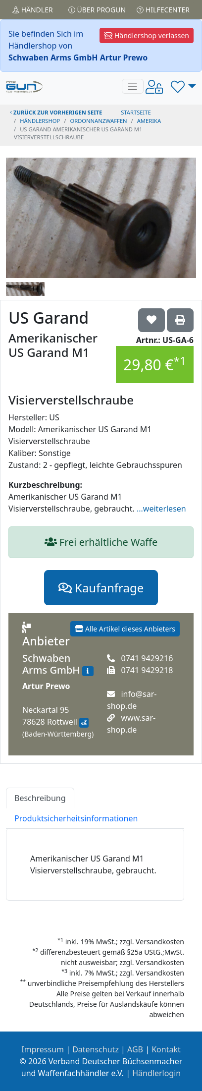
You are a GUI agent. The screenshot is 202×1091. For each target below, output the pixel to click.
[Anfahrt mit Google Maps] (84, 723)
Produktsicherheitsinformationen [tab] (76, 818)
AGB (135, 1049)
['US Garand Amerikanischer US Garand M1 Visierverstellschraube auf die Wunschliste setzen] (151, 320)
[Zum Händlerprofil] (87, 671)
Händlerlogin (156, 1073)
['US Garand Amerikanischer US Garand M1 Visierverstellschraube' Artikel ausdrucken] (180, 320)
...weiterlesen (161, 508)
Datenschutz (95, 1049)
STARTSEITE (136, 112)
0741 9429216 (147, 658)
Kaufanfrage (101, 587)
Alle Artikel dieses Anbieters (125, 628)
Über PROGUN (97, 9)
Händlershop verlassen (146, 35)
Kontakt (166, 1049)
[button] (183, 86)
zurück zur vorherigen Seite (56, 112)
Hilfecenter (163, 9)
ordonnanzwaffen (98, 120)
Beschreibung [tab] (40, 798)
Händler (32, 9)
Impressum (42, 1049)
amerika (149, 120)
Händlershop (40, 120)
